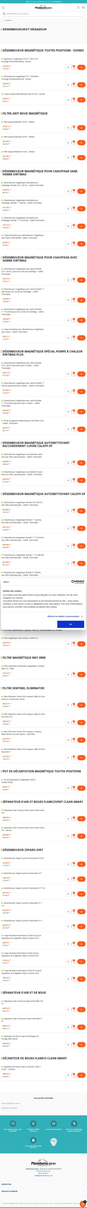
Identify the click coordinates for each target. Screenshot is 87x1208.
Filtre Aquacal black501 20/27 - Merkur (18, 122)
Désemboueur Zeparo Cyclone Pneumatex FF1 (21, 873)
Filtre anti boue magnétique (25, 113)
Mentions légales (79, 1203)
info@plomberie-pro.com (43, 1176)
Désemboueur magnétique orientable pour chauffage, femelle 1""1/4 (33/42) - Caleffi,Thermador (22, 219)
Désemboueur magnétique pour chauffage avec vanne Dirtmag (39, 259)
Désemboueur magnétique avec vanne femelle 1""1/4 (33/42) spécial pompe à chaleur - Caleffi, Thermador (21, 403)
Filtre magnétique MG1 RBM (23, 657)
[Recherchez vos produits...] (43, 13)
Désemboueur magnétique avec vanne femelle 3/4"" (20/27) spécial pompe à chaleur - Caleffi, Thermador (21, 365)
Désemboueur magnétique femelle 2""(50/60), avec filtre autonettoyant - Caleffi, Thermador (21, 573)
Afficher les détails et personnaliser (63, 616)
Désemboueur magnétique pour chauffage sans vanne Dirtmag (39, 173)
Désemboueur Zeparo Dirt (22, 850)
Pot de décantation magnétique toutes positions (41, 771)
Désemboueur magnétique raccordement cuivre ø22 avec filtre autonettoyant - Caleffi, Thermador (21, 455)
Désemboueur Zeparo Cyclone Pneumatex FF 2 (21, 920)
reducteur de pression (9, 1108)
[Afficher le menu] (3, 7)
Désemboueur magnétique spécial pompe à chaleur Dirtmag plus (42, 353)
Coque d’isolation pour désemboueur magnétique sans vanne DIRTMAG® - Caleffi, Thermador (22, 236)
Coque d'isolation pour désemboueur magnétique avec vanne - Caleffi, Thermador (22, 330)
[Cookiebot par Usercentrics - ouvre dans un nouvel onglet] (73, 582)
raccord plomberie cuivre (10, 1103)
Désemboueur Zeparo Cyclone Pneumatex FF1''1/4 (23, 888)
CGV (50, 1203)
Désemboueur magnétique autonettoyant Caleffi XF (43, 494)
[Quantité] (70, 67)
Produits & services (9, 1191)
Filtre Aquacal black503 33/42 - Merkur (18, 151)
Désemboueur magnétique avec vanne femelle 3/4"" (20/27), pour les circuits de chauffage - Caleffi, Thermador (22, 271)
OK (70, 624)
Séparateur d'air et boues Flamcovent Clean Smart (42, 801)
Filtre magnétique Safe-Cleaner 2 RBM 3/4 (19, 638)
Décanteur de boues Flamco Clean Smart (34, 1058)
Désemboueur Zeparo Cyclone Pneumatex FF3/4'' (22, 858)
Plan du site (43, 1203)
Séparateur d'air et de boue (24, 992)
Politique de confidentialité (62, 1203)
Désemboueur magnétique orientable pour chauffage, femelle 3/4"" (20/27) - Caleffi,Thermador (22, 183)
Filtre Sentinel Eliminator (23, 688)
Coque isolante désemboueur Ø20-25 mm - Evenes (23, 94)
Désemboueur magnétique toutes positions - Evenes (43, 50)
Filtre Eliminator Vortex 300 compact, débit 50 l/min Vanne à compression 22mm (23, 697)
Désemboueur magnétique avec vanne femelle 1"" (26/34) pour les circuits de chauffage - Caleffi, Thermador (22, 291)
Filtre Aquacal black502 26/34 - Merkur (18, 137)
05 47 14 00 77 (43, 1173)
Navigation (6, 1184)
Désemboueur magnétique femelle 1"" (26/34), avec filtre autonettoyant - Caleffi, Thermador (21, 521)
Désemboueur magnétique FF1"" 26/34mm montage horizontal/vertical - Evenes (20, 77)
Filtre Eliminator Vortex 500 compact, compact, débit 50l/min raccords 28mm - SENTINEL (21, 732)
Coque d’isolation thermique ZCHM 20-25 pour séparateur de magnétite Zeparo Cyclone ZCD (21, 936)
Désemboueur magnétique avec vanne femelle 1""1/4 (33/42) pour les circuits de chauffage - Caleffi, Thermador (22, 312)
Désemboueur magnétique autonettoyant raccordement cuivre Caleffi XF (36, 444)
